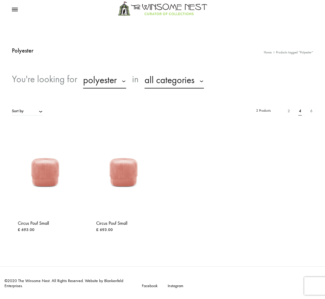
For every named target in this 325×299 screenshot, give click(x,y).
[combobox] (104, 81)
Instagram (175, 286)
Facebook (150, 286)
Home (268, 52)
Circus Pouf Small (33, 223)
